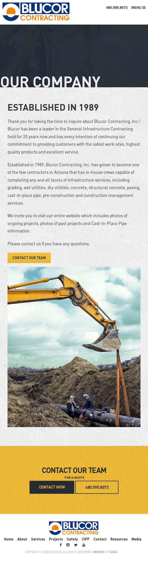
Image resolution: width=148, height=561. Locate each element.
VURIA (113, 552)
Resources (119, 539)
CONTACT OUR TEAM (29, 257)
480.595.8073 (117, 8)
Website (98, 552)
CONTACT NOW (52, 487)
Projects (56, 539)
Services (38, 539)
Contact (100, 539)
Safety (72, 539)
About (22, 539)
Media (136, 539)
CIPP (86, 539)
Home (8, 539)
